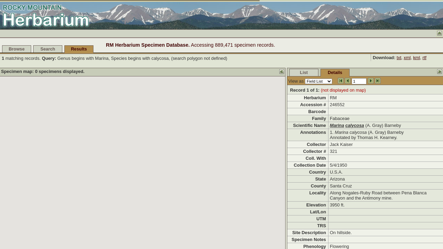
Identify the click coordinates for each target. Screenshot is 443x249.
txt (399, 57)
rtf (424, 57)
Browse (17, 49)
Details (335, 72)
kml (416, 57)
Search (47, 49)
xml (407, 57)
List (304, 72)
